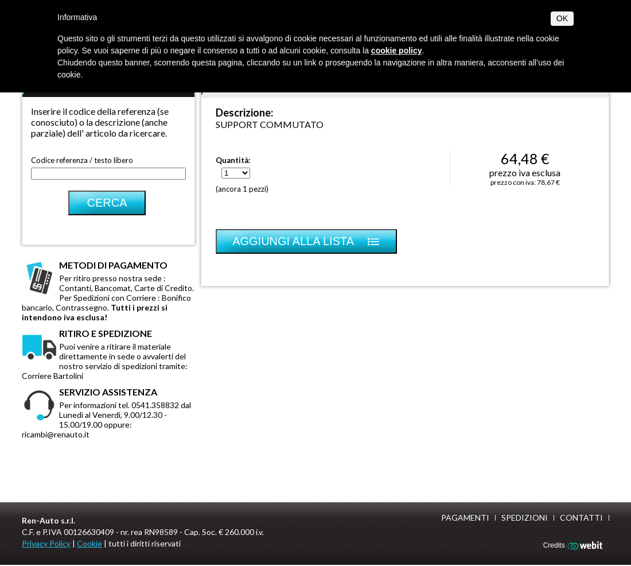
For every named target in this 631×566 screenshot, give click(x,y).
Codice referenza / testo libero (82, 160)
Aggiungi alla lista (306, 241)
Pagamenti (465, 517)
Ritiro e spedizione (105, 333)
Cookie (89, 543)
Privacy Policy (46, 543)
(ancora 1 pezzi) (242, 188)
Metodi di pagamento (113, 264)
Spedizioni (524, 517)
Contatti (581, 517)
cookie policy (396, 50)
